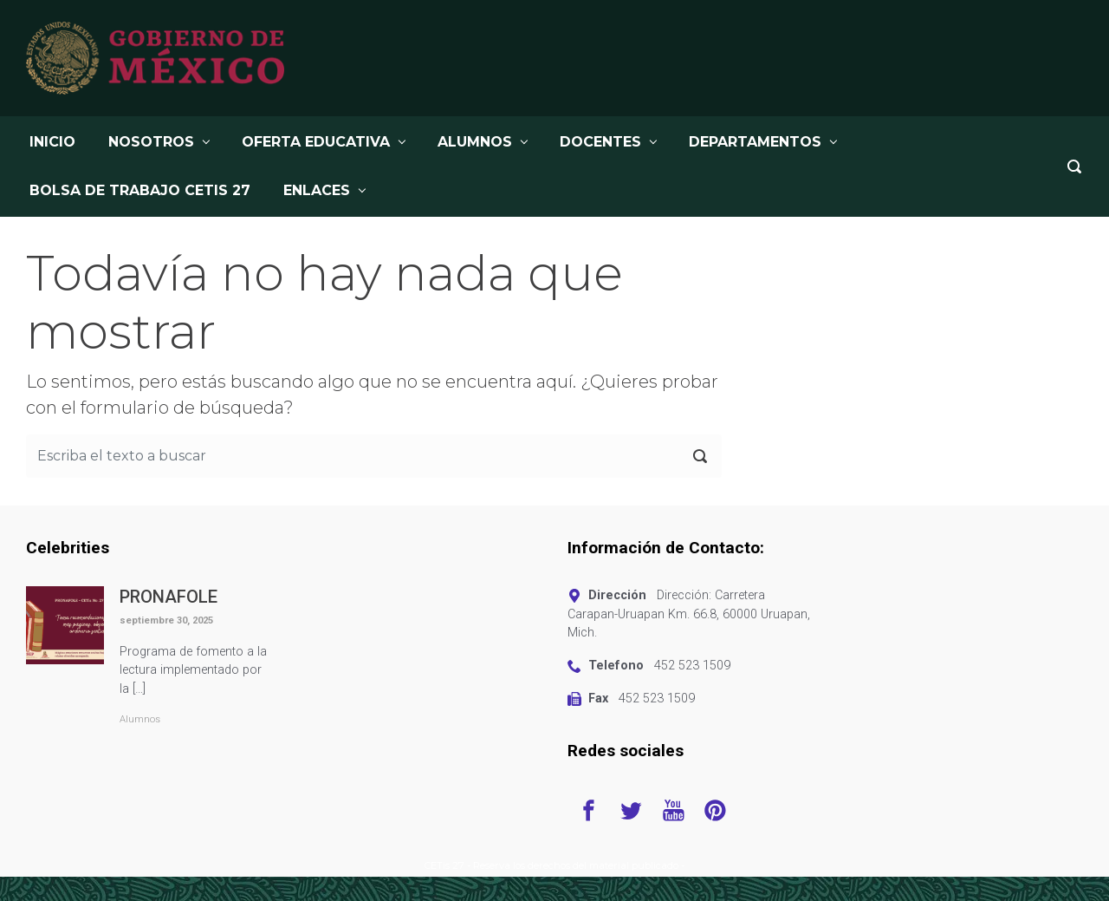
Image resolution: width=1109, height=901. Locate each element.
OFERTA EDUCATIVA (316, 142)
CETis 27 (444, 865)
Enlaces (316, 190)
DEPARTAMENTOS (755, 142)
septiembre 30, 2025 (166, 620)
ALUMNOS (475, 142)
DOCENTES (600, 142)
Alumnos (140, 719)
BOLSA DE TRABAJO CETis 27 (139, 190)
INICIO (52, 142)
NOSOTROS (151, 142)
